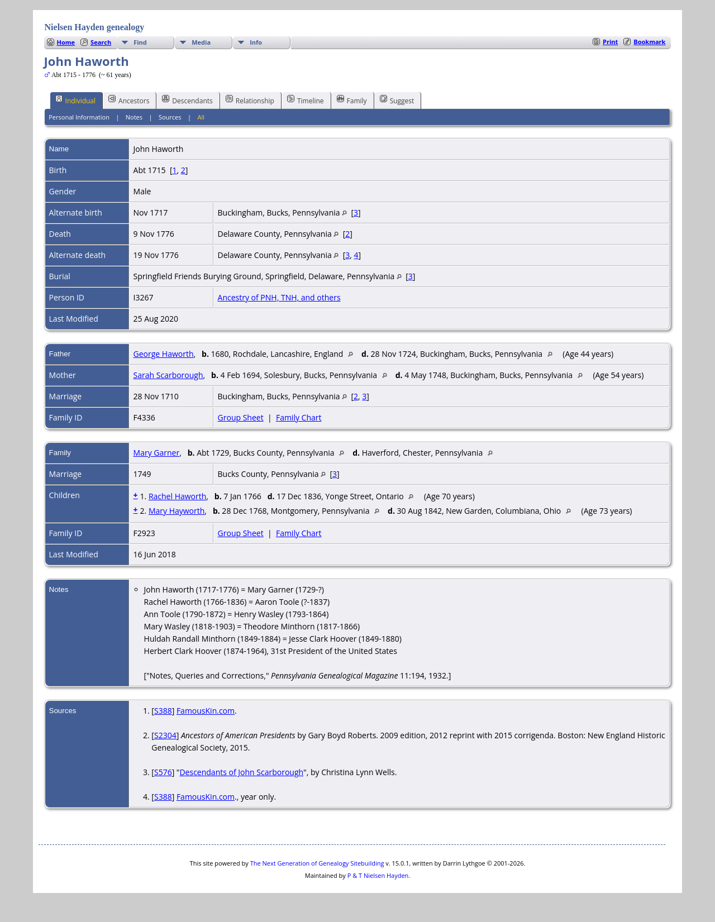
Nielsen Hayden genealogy (95, 27)
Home (66, 42)
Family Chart (299, 417)
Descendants (187, 100)
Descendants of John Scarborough (241, 772)
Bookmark (649, 41)
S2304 (165, 735)
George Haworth (164, 353)
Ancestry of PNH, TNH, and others (279, 297)
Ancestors (128, 100)
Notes (134, 117)
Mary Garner (157, 452)
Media (201, 42)
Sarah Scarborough (168, 375)
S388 (163, 710)
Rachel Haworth (177, 496)
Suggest (397, 100)
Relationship (250, 100)
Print (610, 41)
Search (100, 42)
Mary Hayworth (176, 510)
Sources (170, 117)
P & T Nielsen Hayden (378, 875)
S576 (163, 772)
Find (140, 42)
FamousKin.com (206, 710)
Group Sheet (241, 417)
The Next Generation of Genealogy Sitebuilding (317, 863)
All (200, 117)
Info (256, 42)
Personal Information (79, 117)
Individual (75, 100)
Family (352, 100)
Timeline (305, 100)
